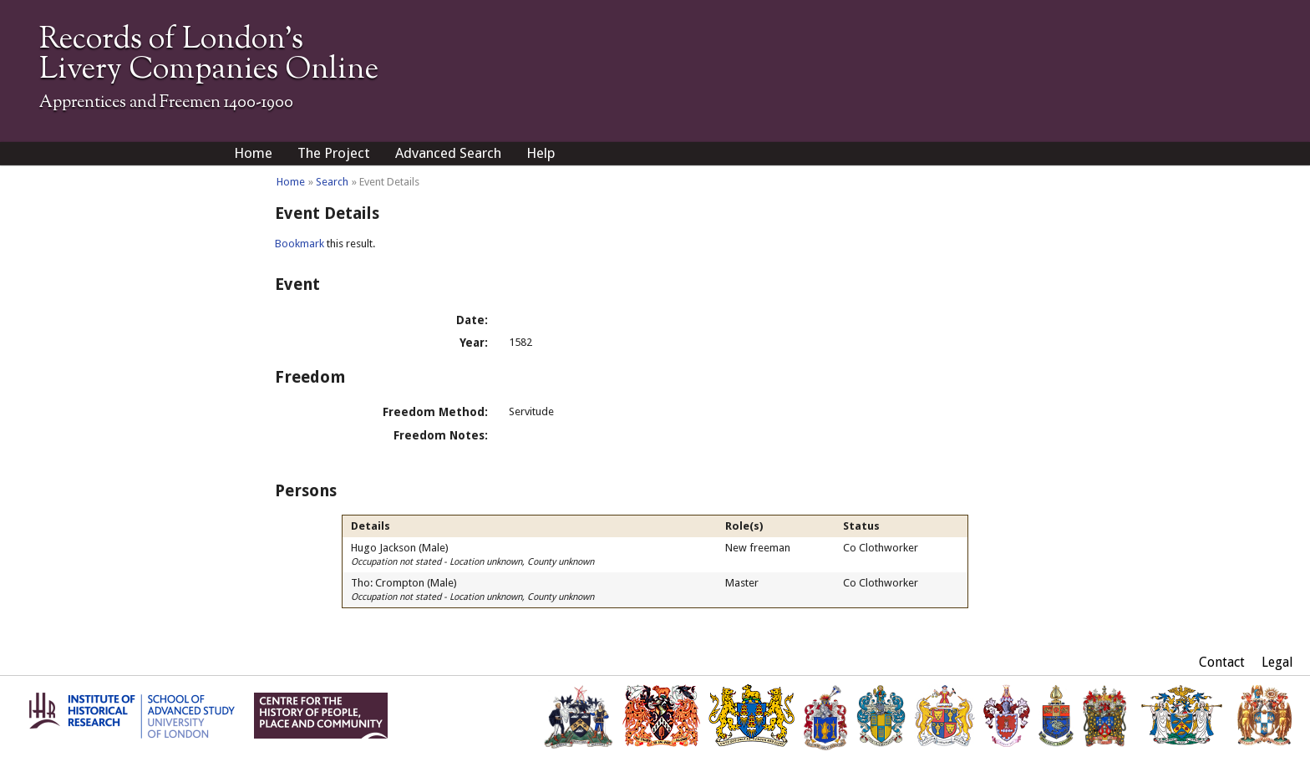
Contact (1222, 662)
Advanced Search (448, 153)
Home (253, 153)
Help (541, 153)
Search (332, 181)
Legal (1277, 662)
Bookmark (299, 243)
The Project (333, 153)
